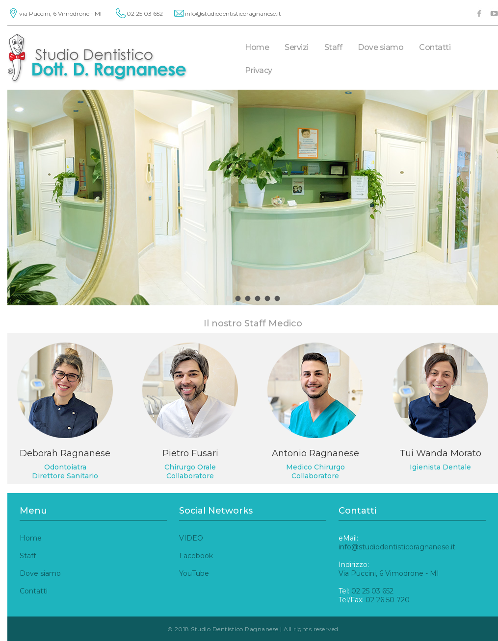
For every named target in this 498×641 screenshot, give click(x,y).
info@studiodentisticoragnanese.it (233, 13)
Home (257, 47)
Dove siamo (380, 47)
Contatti (434, 47)
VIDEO (191, 538)
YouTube (194, 573)
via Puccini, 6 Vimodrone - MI (60, 13)
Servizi (297, 47)
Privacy (258, 70)
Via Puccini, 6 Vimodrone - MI (389, 573)
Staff (333, 47)
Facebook (196, 555)
